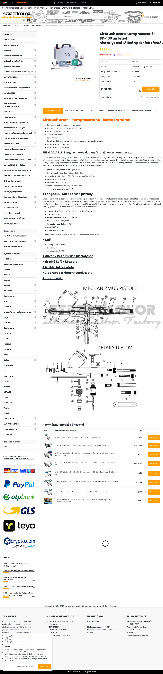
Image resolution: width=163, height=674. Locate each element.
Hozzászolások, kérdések (144, 111)
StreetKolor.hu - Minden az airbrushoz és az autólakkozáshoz (18, 457)
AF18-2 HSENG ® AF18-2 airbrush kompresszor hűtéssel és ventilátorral (80, 446)
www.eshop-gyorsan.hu (86, 672)
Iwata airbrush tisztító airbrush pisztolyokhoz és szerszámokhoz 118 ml (115, 542)
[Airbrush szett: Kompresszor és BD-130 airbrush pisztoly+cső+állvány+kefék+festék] (67, 56)
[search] (105, 18)
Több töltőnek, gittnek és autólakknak (18, 586)
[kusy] (132, 89)
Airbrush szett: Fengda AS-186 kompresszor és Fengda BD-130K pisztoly (56, 543)
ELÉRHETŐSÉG (55, 8)
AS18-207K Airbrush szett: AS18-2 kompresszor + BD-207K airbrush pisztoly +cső (84, 492)
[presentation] (43, 540)
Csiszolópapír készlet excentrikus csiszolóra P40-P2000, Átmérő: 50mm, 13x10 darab (86, 541)
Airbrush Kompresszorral (32, 26)
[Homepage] (2, 8)
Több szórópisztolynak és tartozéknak (18, 571)
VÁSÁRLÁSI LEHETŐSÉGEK (71, 8)
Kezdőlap (6, 26)
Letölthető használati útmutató (111, 111)
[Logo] (17, 16)
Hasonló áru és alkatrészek (79, 111)
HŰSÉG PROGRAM (41, 8)
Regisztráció (156, 3)
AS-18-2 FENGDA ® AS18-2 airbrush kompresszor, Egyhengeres (77, 437)
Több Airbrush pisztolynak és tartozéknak (14, 578)
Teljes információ (52, 111)
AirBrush (17, 26)
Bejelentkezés (143, 3)
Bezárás (44, 666)
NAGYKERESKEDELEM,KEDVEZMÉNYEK (18, 8)
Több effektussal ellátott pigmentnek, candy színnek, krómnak (18, 594)
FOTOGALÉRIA (88, 8)
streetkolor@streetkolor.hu (44, 3)
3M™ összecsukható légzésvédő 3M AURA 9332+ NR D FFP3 (146, 543)
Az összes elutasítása (25, 666)
